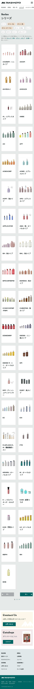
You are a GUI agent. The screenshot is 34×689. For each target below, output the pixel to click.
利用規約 (20, 681)
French (13, 681)
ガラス (8, 32)
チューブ (28, 28)
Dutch (10, 681)
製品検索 (3, 7)
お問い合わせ (9, 624)
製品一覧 (15, 7)
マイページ (4, 669)
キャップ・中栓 (11, 38)
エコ (3, 32)
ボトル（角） (20, 24)
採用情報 (3, 662)
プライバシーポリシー (28, 681)
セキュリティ (22, 32)
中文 (7, 681)
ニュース (19, 659)
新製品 (9, 7)
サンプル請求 (20, 669)
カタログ (8, 641)
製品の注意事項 (4, 683)
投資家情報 (20, 662)
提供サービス (4, 656)
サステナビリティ (5, 659)
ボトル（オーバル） (7, 28)
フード (3, 24)
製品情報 (3, 653)
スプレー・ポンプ (20, 38)
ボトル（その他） (19, 28)
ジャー (14, 32)
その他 (27, 38)
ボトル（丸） (11, 24)
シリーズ (21, 7)
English (2, 681)
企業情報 (19, 656)
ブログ (18, 666)
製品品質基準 (12, 683)
